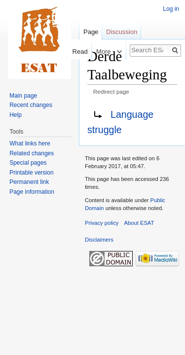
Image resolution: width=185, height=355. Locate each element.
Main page (23, 95)
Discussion (121, 32)
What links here (29, 143)
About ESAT (139, 223)
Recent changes (30, 105)
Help (15, 114)
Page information (31, 191)
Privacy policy (101, 223)
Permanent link (29, 181)
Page (90, 32)
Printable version (31, 172)
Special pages (27, 162)
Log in (171, 8)
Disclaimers (99, 240)
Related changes (31, 153)
